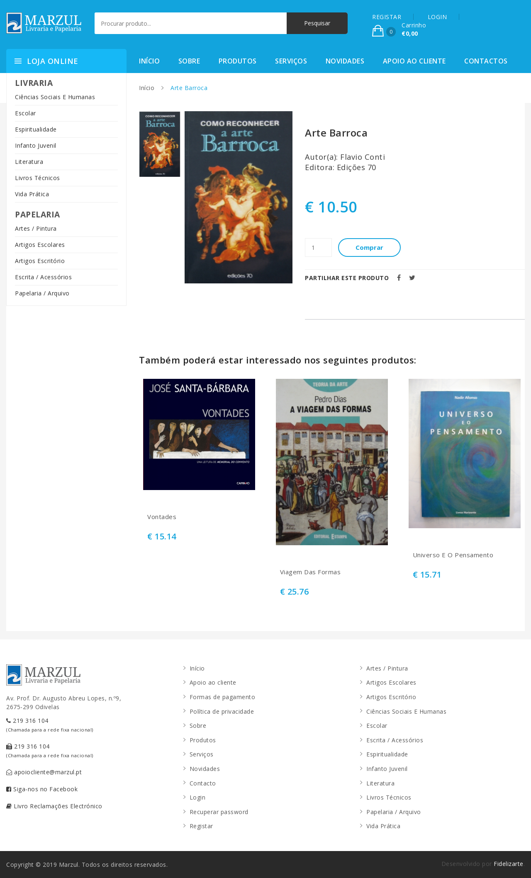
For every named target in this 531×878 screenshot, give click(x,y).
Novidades (345, 61)
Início (149, 61)
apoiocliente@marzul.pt (44, 772)
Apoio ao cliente (414, 61)
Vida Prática (32, 194)
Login (198, 797)
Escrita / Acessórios (43, 277)
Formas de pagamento (223, 697)
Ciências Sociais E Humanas (55, 97)
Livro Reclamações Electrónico (54, 806)
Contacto (203, 783)
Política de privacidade (222, 711)
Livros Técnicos (37, 178)
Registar (201, 826)
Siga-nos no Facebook (42, 789)
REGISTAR (386, 17)
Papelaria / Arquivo (42, 293)
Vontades (161, 517)
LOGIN (437, 17)
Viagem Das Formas (310, 572)
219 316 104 (49, 725)
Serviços (291, 61)
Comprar (369, 247)
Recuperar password (219, 812)
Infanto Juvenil (35, 145)
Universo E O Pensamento (453, 555)
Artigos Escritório (40, 261)
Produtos (238, 61)
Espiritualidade (36, 129)
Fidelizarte (509, 864)
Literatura (29, 162)
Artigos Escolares (40, 245)
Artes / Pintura (36, 228)
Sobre (189, 61)
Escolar (25, 113)
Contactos (486, 61)
